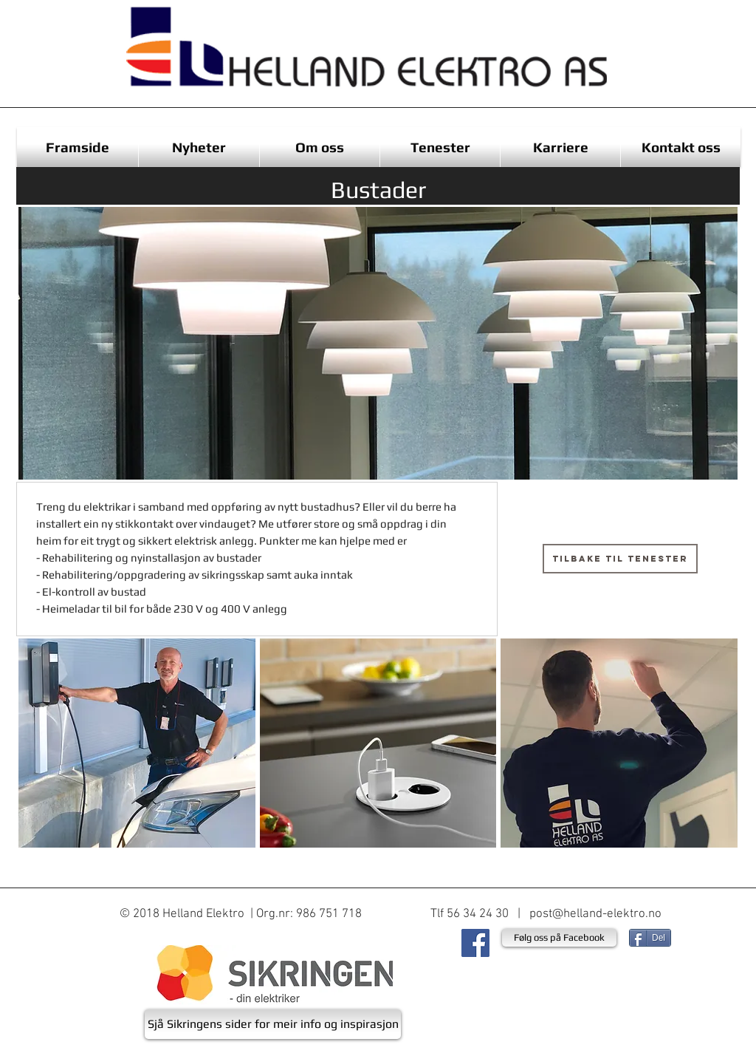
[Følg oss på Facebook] (559, 938)
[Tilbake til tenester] (620, 558)
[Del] (650, 938)
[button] (137, 743)
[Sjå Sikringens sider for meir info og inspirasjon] (273, 1024)
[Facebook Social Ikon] (475, 943)
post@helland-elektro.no (595, 914)
